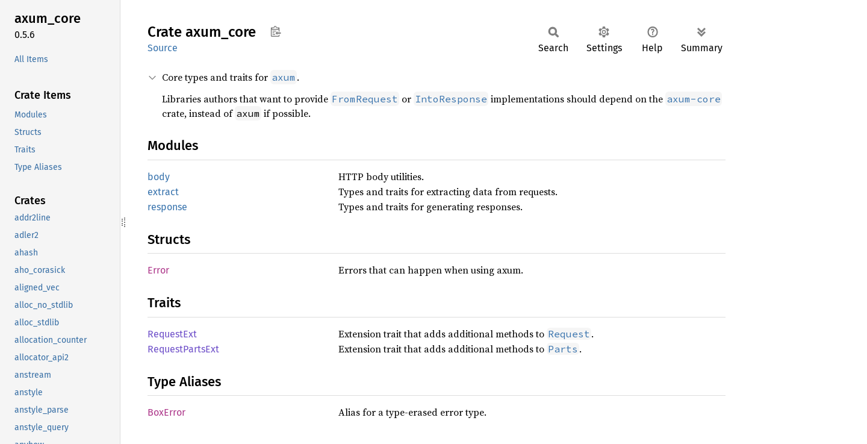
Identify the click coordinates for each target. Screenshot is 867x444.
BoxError (166, 412)
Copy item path (275, 31)
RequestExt (172, 334)
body (159, 177)
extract (163, 192)
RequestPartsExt (183, 349)
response (167, 207)
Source (163, 48)
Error (158, 270)
